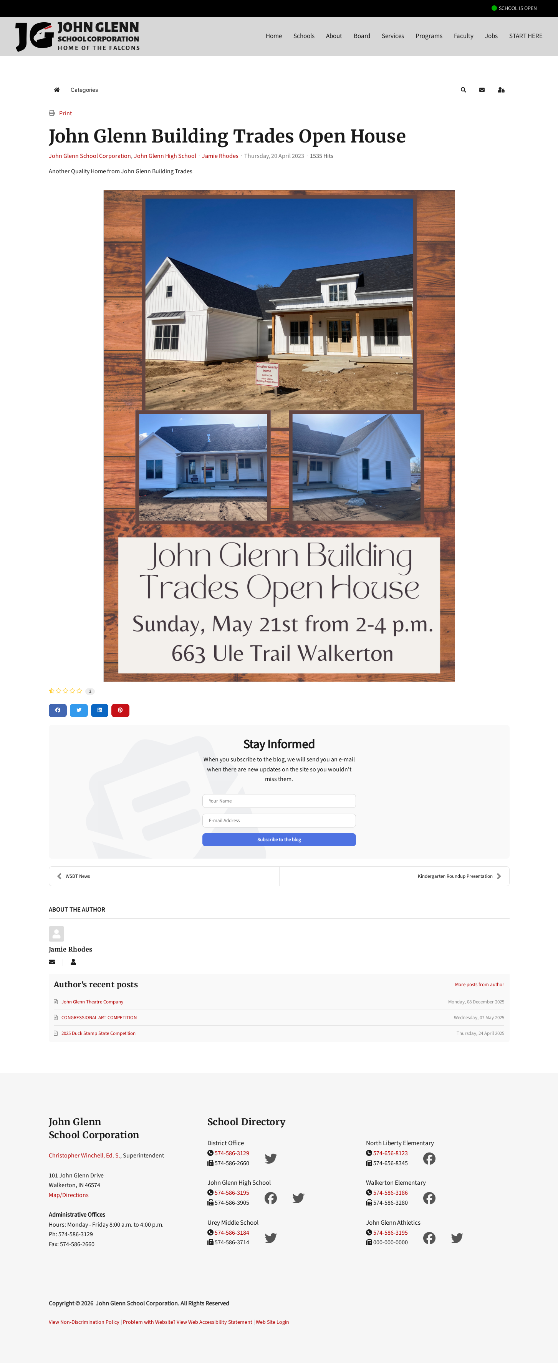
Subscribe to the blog (279, 839)
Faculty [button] (464, 36)
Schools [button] (304, 36)
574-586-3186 (390, 1193)
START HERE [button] (526, 36)
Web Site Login (272, 1322)
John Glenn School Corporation (90, 156)
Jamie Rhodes (220, 156)
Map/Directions (69, 1195)
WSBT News (73, 876)
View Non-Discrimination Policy (84, 1322)
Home (274, 36)
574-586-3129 (232, 1153)
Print (65, 113)
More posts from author (479, 984)
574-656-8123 (390, 1153)
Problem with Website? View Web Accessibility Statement (187, 1322)
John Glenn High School (165, 156)
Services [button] (393, 36)
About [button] (334, 36)
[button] (463, 90)
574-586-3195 (232, 1193)
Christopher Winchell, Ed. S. (84, 1155)
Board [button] (362, 36)
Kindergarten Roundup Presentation (460, 876)
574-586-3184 (232, 1233)
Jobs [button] (491, 36)
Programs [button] (429, 36)
